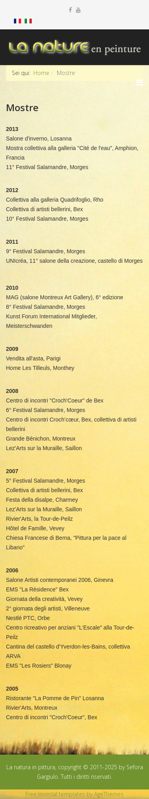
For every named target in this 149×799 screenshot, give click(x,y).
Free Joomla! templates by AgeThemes (74, 794)
